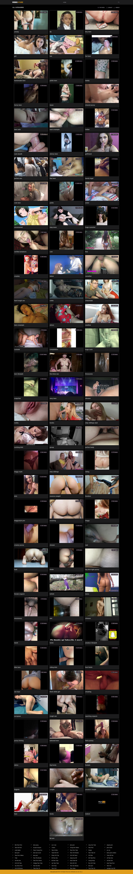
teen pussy (36, 845)
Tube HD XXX (55, 852)
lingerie (16, 789)
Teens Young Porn (37, 850)
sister (87, 203)
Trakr (16, 858)
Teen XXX (54, 868)
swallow (88, 325)
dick (15, 496)
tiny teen (88, 32)
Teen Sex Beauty (74, 865)
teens (87, 594)
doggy (87, 520)
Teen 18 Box (55, 850)
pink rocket (109, 847)
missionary (18, 618)
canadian (88, 276)
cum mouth (18, 154)
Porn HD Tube (91, 863)
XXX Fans (54, 865)
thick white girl (55, 692)
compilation (54, 349)
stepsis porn (110, 845)
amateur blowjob (91, 643)
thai (86, 252)
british (52, 594)
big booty (53, 765)
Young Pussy (91, 860)
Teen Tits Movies (37, 858)
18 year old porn (37, 847)
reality (16, 423)
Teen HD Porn (18, 847)
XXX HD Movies (19, 868)
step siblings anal (91, 423)
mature (87, 814)
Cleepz (90, 850)
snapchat (17, 398)
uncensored (18, 227)
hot (51, 56)
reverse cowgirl (55, 496)
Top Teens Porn (18, 865)
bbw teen (17, 667)
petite (52, 203)
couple (52, 789)
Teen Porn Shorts (37, 860)
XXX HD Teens (73, 855)
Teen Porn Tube (74, 850)
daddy (87, 80)
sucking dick (18, 447)
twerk (16, 643)
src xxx (108, 850)
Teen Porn (90, 847)
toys (15, 814)
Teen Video (73, 868)
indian (87, 129)
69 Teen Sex (55, 858)
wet (51, 618)
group (52, 447)
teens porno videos (111, 852)
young (16, 32)
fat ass (52, 838)
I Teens (53, 847)
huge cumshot (90, 227)
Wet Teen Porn (18, 845)
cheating (88, 692)
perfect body (89, 447)
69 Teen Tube (55, 860)
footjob (87, 765)
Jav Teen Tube (55, 863)
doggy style (18, 472)
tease (51, 105)
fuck (15, 569)
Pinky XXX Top (55, 855)
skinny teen (54, 154)
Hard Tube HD (73, 860)
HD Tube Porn (91, 858)
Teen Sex (109, 865)
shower (52, 545)
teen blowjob (18, 374)
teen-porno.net (53, 871)
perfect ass (18, 178)
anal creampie (55, 129)
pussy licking (19, 740)
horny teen (18, 105)
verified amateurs (20, 252)
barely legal (89, 178)
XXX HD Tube (18, 863)
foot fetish (88, 667)
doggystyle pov (19, 520)
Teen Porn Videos (19, 855)
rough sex (53, 716)
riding (87, 472)
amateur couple (90, 789)
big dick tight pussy (92, 569)
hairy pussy (89, 740)
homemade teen (19, 80)
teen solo (17, 129)
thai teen (53, 178)
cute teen (17, 203)
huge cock (88, 349)
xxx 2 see (54, 845)
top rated (102, 7)
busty (52, 814)
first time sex (54, 374)
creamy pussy (19, 545)
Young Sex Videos (74, 847)
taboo (52, 276)
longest (110, 7)
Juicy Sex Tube (92, 845)
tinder (52, 569)
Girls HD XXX (73, 863)
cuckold (17, 349)
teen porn (72, 845)
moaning (53, 520)
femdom (88, 496)
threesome (89, 374)
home (64, 2)
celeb (51, 300)
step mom (53, 227)
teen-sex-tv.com (37, 852)
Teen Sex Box (36, 865)
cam (51, 252)
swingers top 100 (111, 868)
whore (52, 325)
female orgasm (19, 594)
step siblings (54, 472)
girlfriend (88, 154)
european (17, 716)
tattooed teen (54, 740)
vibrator (88, 398)
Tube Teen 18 (36, 868)
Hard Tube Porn (111, 863)
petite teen (53, 80)
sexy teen (53, 398)
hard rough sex (19, 300)
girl (15, 56)
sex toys (17, 692)
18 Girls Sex (18, 860)
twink (51, 643)
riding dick (53, 667)
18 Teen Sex (110, 858)
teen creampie (19, 325)
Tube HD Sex (110, 855)
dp (51, 32)
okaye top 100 (73, 858)
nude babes (18, 850)
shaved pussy (90, 105)
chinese (88, 618)
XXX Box (90, 855)
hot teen (88, 56)
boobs (52, 423)
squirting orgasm (91, 716)
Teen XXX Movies (74, 852)
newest (118, 7)
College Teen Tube (37, 863)
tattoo (16, 765)
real (86, 545)
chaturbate (89, 300)
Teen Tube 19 (91, 852)
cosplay (17, 276)
